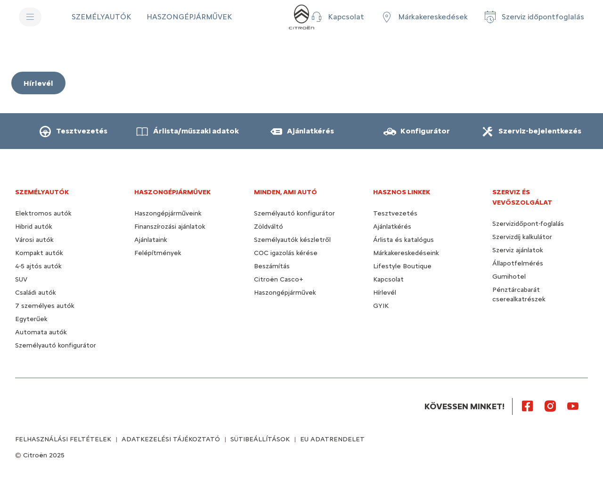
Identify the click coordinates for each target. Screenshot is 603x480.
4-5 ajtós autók (38, 266)
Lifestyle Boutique (402, 266)
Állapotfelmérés (517, 263)
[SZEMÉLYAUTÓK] (101, 17)
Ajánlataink (150, 240)
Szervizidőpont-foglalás (528, 224)
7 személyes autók (44, 306)
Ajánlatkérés (392, 227)
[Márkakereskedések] (423, 17)
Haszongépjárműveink (168, 213)
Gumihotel (509, 277)
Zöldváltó (268, 227)
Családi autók (35, 293)
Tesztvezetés (395, 213)
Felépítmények (157, 253)
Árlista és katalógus (403, 240)
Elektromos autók (43, 213)
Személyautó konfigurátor (55, 345)
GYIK (381, 306)
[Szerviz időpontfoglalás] (533, 17)
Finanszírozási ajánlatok (169, 227)
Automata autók (41, 332)
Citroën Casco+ (278, 279)
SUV (21, 279)
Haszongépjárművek (285, 293)
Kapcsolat (388, 279)
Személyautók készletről (292, 240)
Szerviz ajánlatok (517, 250)
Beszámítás (272, 266)
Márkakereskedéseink (406, 253)
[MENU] (30, 17)
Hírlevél (384, 293)
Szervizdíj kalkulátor (522, 237)
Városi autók (34, 240)
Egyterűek (31, 319)
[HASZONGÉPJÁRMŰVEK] (189, 17)
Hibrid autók (33, 227)
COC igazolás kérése (286, 253)
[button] (336, 17)
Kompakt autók (39, 253)
